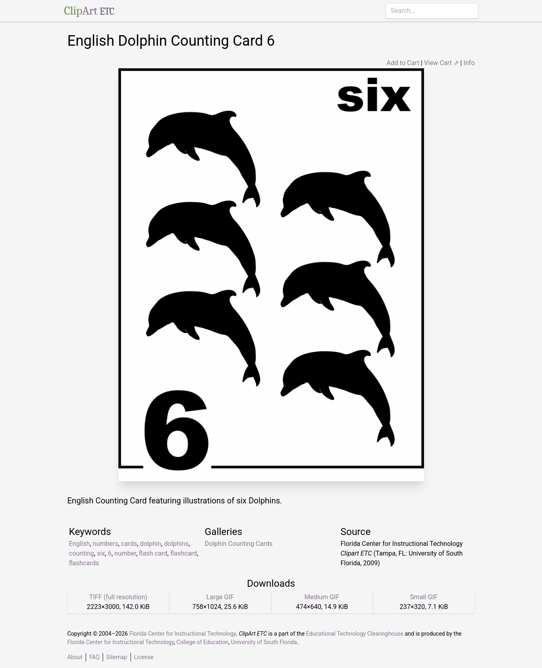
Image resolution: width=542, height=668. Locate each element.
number (125, 553)
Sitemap (116, 657)
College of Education (203, 642)
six (101, 553)
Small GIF (423, 597)
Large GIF (220, 597)
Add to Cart (402, 63)
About (74, 657)
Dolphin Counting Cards (239, 544)
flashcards (84, 563)
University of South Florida (264, 642)
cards (129, 544)
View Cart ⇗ (441, 63)
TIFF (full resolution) (118, 597)
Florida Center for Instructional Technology (182, 633)
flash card (153, 553)
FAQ (94, 657)
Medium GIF (321, 597)
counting (81, 553)
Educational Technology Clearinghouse (354, 633)
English (79, 544)
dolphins (176, 544)
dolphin (150, 544)
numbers (105, 544)
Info (469, 63)
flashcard (183, 553)
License (144, 657)
